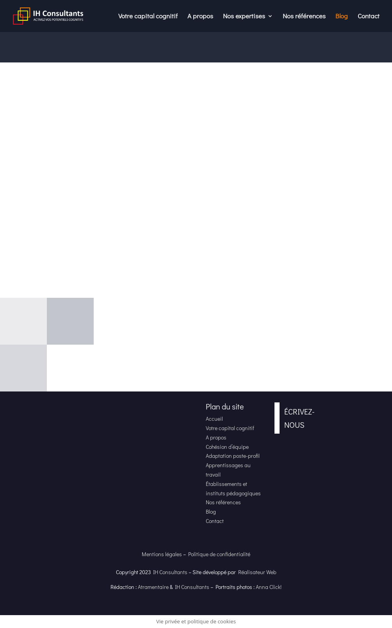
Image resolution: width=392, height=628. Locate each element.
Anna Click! (269, 587)
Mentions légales (162, 554)
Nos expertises (244, 16)
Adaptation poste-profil (233, 455)
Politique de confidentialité (219, 554)
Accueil (214, 418)
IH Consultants (170, 572)
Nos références (304, 16)
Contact (369, 16)
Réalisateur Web (257, 572)
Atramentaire (153, 587)
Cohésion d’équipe (227, 446)
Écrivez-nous (299, 418)
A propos (200, 16)
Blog (341, 16)
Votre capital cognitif (148, 16)
